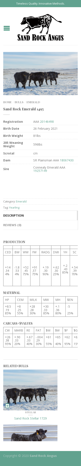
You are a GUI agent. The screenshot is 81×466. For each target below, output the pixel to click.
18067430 (67, 160)
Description (13, 215)
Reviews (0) (12, 225)
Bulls (19, 102)
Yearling (14, 207)
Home (7, 102)
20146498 (47, 121)
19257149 (40, 171)
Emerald (33, 102)
